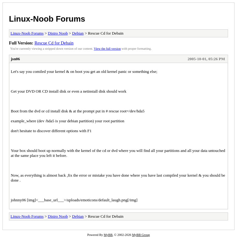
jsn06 (15, 59)
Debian (78, 33)
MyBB (108, 235)
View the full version (107, 48)
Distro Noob (58, 33)
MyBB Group (141, 235)
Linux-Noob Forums (47, 18)
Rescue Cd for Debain (54, 42)
